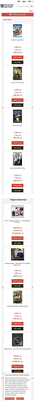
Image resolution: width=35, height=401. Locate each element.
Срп (30, 1)
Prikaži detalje (10, 398)
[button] (1, 106)
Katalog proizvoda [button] (17, 14)
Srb (19, 1)
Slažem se (20, 398)
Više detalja (17, 62)
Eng (25, 1)
